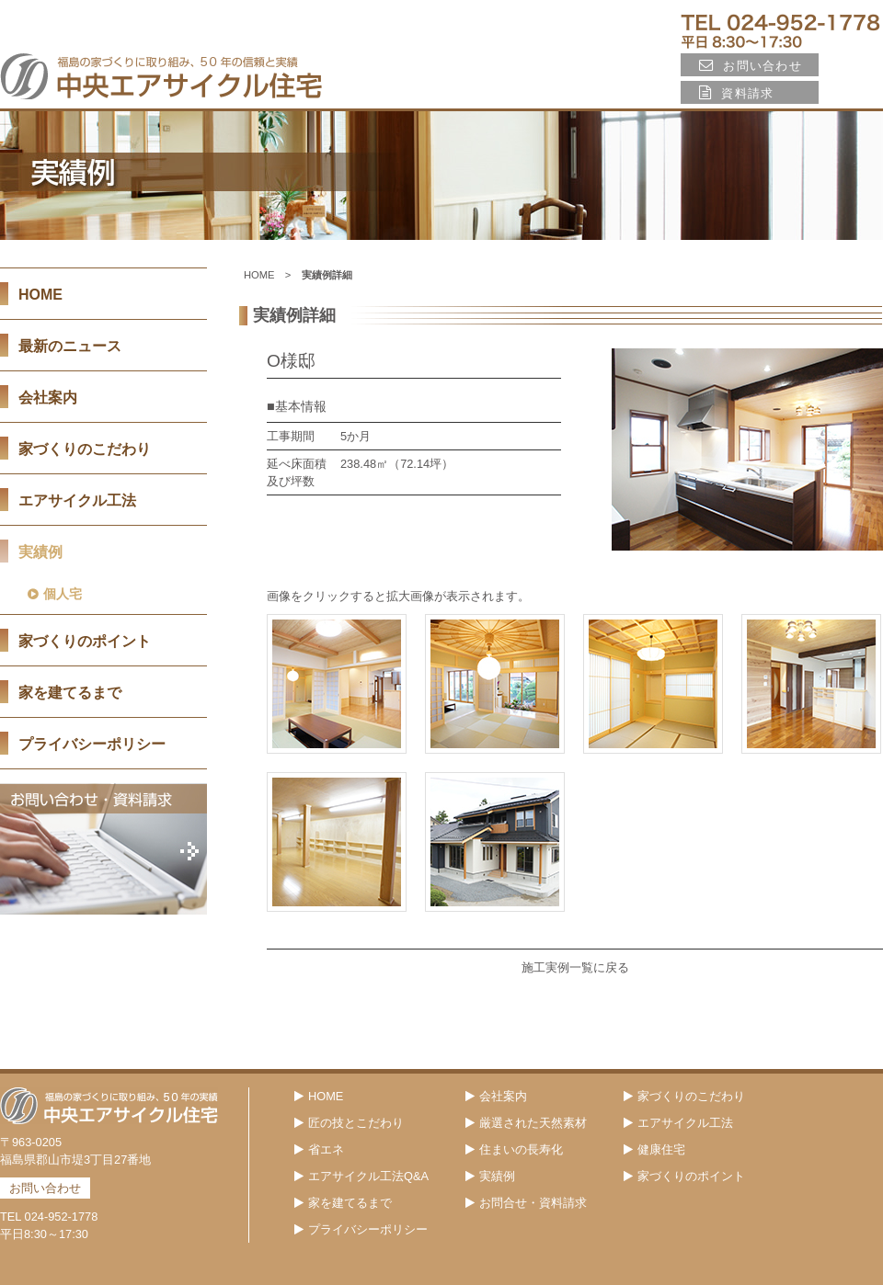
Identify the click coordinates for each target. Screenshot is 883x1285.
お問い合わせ (750, 65)
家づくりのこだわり (684, 1096)
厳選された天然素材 (526, 1123)
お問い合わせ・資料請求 (103, 849)
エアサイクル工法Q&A (361, 1176)
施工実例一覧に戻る (575, 967)
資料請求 (736, 92)
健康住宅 (654, 1149)
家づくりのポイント (84, 641)
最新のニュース (69, 346)
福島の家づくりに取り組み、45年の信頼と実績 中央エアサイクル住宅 (161, 76)
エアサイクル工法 (678, 1123)
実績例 (490, 1176)
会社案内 (47, 397)
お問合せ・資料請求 (526, 1203)
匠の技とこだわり (349, 1123)
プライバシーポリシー (92, 744)
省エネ (319, 1149)
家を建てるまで (69, 692)
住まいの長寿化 (514, 1149)
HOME (259, 274)
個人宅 (55, 594)
